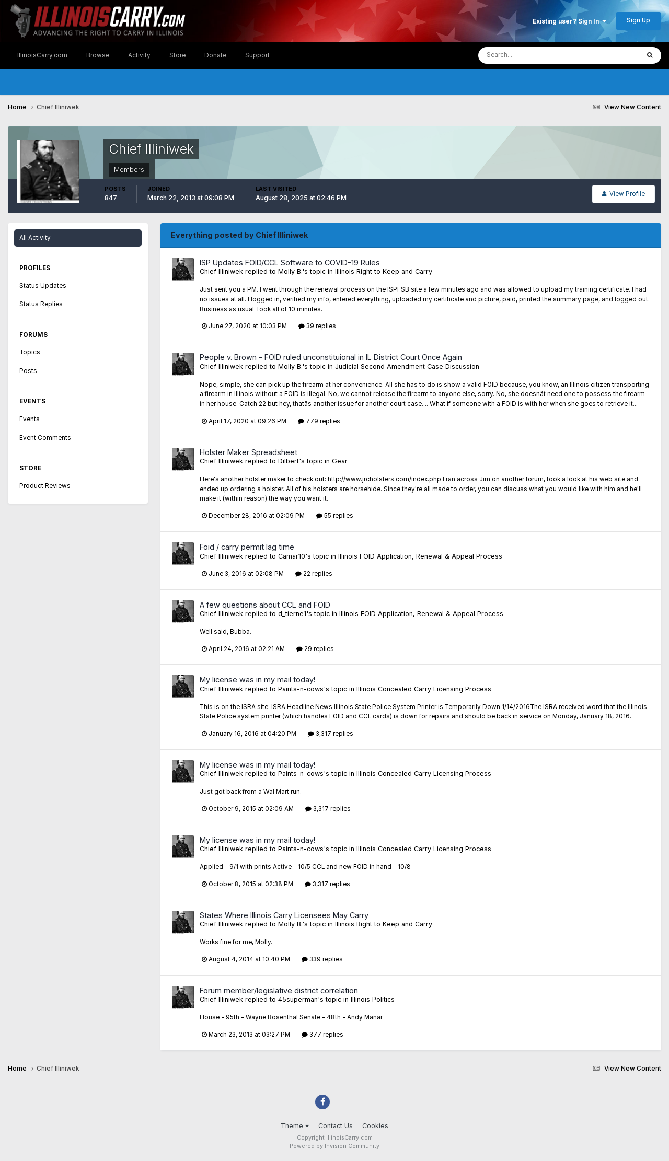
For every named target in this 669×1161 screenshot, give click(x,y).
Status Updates (42, 285)
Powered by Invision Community (334, 1146)
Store (177, 55)
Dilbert (288, 461)
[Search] (527, 55)
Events (29, 419)
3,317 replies (330, 733)
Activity (139, 55)
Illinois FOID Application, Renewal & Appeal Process (420, 556)
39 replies (317, 326)
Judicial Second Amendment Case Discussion (407, 366)
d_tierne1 (292, 614)
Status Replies (41, 304)
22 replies (313, 573)
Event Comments (45, 438)
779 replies (319, 421)
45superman (298, 999)
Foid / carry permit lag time (247, 546)
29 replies (315, 649)
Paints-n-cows (301, 689)
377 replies (322, 1034)
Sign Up (638, 20)
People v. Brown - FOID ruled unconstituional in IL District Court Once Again (331, 357)
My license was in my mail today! (257, 679)
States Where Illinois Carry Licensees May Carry (284, 915)
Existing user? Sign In (569, 21)
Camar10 (291, 556)
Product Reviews (45, 486)
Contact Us (335, 1126)
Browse (97, 55)
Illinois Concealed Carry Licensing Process (423, 689)
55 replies (334, 515)
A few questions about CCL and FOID (265, 604)
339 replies (322, 959)
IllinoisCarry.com (42, 55)
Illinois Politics (373, 999)
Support (257, 55)
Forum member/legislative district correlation (279, 990)
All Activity (35, 237)
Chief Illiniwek (221, 271)
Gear (340, 461)
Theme (295, 1126)
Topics (29, 352)
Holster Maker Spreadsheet (248, 452)
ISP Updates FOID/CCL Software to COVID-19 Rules (290, 262)
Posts (28, 371)
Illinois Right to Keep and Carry (383, 271)
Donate (215, 55)
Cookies (375, 1126)
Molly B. (290, 271)
